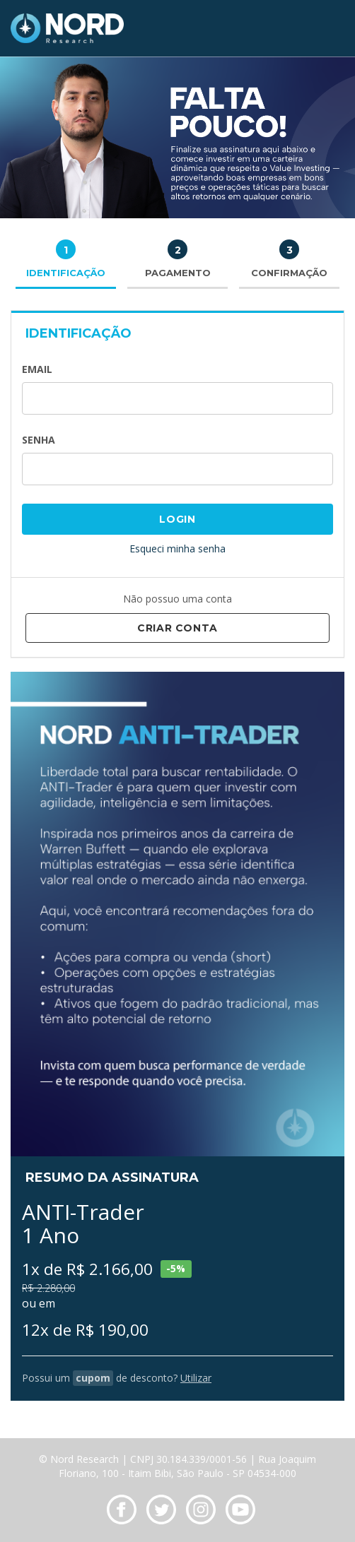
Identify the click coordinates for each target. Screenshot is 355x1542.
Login (177, 519)
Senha (38, 439)
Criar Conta (177, 628)
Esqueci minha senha (177, 548)
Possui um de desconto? (116, 1377)
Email (37, 369)
